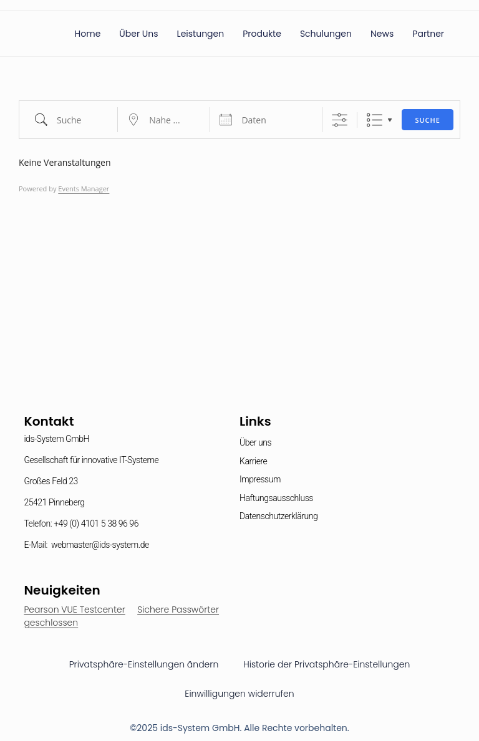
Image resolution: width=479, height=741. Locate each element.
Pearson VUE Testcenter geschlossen (74, 616)
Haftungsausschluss (276, 498)
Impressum (260, 479)
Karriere (253, 461)
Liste (374, 120)
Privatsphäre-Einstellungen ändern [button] (144, 664)
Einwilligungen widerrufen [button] (239, 693)
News (382, 33)
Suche (427, 120)
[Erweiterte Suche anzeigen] (339, 120)
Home (88, 33)
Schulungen (326, 33)
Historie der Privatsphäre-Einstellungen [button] (326, 664)
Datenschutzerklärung (278, 516)
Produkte (262, 33)
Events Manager (83, 188)
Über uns (138, 33)
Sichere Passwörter (178, 609)
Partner (428, 33)
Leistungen (201, 33)
